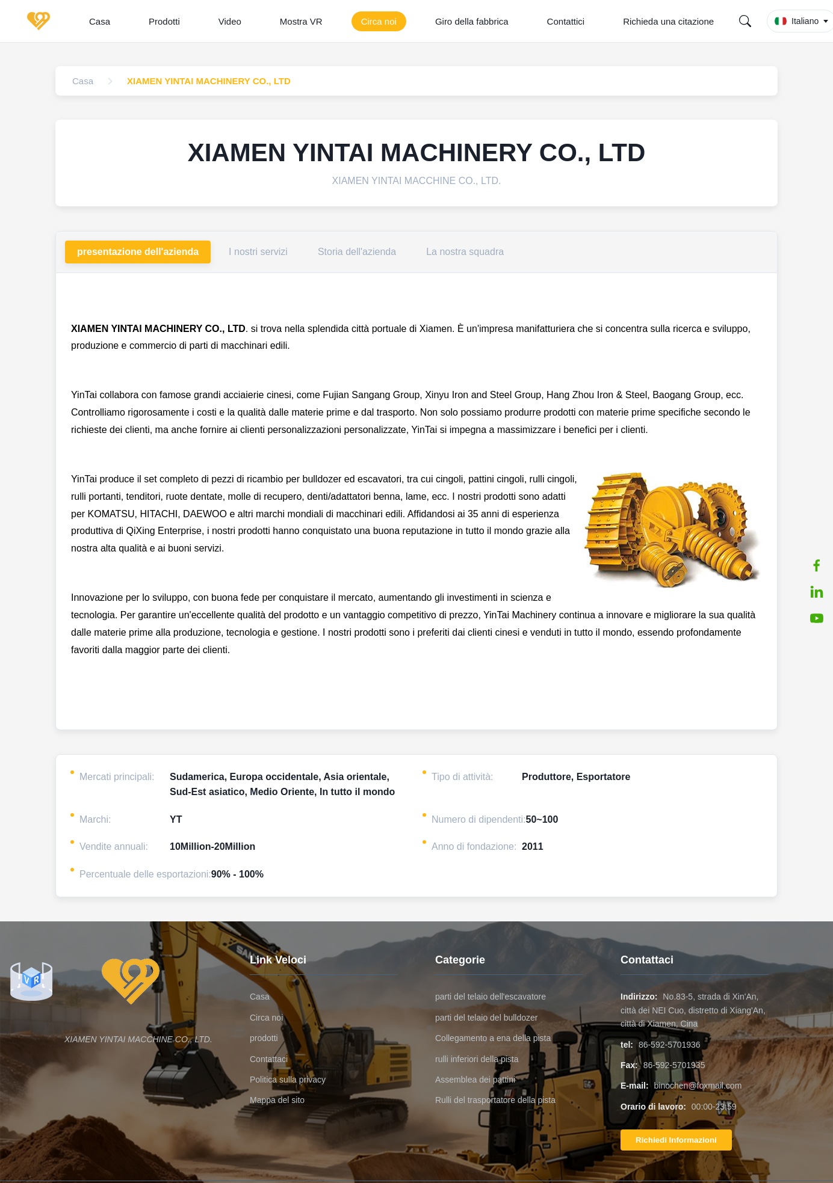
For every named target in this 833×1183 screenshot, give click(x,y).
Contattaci (269, 1059)
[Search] (745, 21)
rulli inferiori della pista (477, 1059)
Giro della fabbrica (472, 21)
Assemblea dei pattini (475, 1079)
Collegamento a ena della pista (493, 1038)
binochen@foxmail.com (698, 1085)
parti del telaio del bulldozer (486, 1017)
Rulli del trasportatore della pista (495, 1100)
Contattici (566, 21)
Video (229, 21)
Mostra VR (301, 21)
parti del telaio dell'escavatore (490, 996)
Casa (99, 21)
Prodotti (164, 21)
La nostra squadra (465, 252)
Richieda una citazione (668, 21)
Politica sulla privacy (288, 1079)
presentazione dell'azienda (138, 252)
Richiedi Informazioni (676, 1140)
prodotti (264, 1038)
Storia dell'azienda (357, 252)
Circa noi (379, 21)
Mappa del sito (277, 1100)
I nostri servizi (258, 252)
